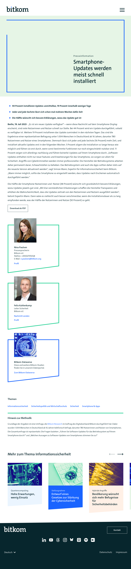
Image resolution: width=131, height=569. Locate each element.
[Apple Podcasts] (79, 542)
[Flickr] (93, 542)
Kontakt (117, 530)
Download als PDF (18, 208)
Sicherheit (74, 406)
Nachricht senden (21, 316)
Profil (16, 263)
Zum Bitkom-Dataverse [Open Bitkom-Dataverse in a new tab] (24, 372)
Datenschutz (106, 552)
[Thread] (58, 542)
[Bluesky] (72, 542)
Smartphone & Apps (91, 406)
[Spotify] (86, 542)
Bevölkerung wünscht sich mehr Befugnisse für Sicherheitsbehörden (105, 499)
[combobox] (10, 552)
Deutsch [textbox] (8, 552)
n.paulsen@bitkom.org (31, 258)
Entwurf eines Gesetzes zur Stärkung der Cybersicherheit (65, 497)
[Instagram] (65, 542)
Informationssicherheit (18, 406)
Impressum (121, 552)
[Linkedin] (44, 542)
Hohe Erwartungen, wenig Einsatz (23, 495)
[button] (120, 454)
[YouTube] (51, 542)
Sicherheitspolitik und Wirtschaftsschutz (49, 406)
